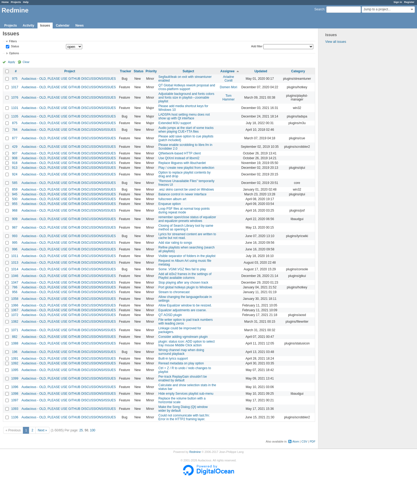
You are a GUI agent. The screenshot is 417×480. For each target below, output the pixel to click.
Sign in (398, 2)
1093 (14, 409)
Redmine (195, 451)
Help (26, 2)
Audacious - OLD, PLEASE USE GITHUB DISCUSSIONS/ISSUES (69, 79)
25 (81, 430)
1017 (14, 87)
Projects (16, 2)
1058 (14, 299)
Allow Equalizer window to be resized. (185, 305)
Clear (26, 62)
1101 (14, 108)
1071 (14, 330)
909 (14, 219)
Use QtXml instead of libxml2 (179, 158)
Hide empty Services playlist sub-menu (186, 393)
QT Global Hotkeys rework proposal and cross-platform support (187, 87)
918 (14, 163)
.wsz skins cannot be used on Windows (186, 189)
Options (14, 53)
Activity (28, 25)
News (79, 25)
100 (92, 430)
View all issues (335, 42)
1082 (14, 321)
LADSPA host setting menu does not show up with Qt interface (184, 116)
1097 (14, 400)
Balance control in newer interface (183, 194)
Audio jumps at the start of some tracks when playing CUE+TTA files (186, 129)
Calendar (62, 25)
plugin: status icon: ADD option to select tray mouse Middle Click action (187, 343)
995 (14, 243)
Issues (45, 25)
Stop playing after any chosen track (183, 282)
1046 (14, 276)
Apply (11, 62)
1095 (14, 370)
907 (14, 153)
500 (14, 199)
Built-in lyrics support (173, 358)
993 (14, 236)
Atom (295, 441)
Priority (151, 71)
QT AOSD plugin (170, 315)
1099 (14, 378)
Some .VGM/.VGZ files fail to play (182, 269)
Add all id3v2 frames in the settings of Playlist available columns (185, 276)
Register (409, 2)
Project (69, 71)
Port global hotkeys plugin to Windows (185, 287)
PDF (312, 441)
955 (14, 204)
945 (14, 194)
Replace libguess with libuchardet (182, 163)
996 (14, 249)
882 (14, 337)
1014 (14, 269)
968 (14, 210)
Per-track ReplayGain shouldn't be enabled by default (183, 378)
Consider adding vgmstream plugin (183, 337)
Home (5, 2)
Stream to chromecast (174, 292)
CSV (304, 441)
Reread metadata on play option (181, 363)
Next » (42, 430)
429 (14, 147)
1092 (14, 363)
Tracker (125, 71)
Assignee (227, 71)
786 (14, 287)
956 (14, 292)
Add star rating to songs (175, 243)
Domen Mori (228, 87)
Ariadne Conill (228, 78)
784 (14, 130)
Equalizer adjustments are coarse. (183, 310)
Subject (188, 71)
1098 (14, 393)
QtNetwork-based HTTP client (180, 153)
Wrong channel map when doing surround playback (181, 352)
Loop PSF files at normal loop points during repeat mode (184, 210)
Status (14, 46)
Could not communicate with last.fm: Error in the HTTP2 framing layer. (184, 417)
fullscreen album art (172, 199)
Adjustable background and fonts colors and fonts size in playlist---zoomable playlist (186, 97)
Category (298, 71)
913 (14, 168)
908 (14, 158)
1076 (14, 97)
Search (319, 9)
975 (14, 79)
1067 (14, 310)
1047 (14, 282)
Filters (13, 41)
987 (14, 227)
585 (14, 183)
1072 (14, 315)
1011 (14, 256)
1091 (14, 358)
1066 (14, 305)
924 (14, 174)
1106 (14, 417)
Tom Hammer (228, 97)
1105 (14, 116)
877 (14, 138)
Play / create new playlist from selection (186, 168)
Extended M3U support (175, 123)
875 (14, 123)
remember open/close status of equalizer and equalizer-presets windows (187, 219)
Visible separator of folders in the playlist (187, 256)
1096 (14, 387)
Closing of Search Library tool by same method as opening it (186, 227)
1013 (14, 262)
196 (14, 352)
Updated (261, 71)
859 (14, 189)
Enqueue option (170, 204)
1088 (14, 343)
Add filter (256, 46)
